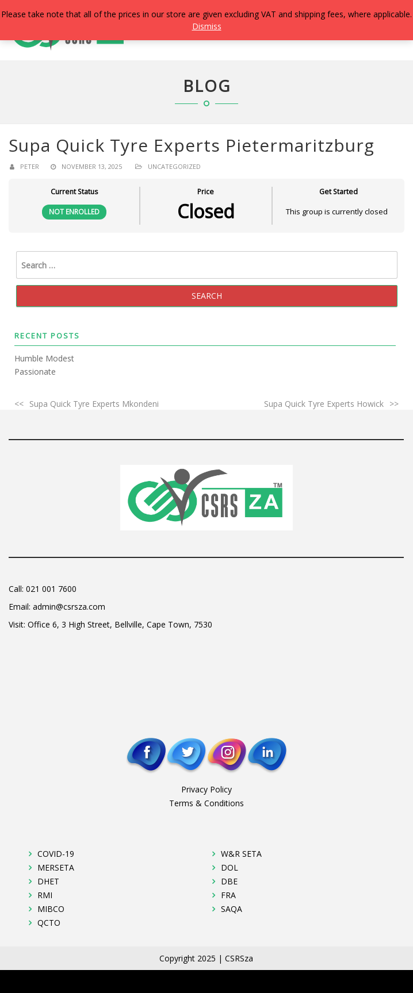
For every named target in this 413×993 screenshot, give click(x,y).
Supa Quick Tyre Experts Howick (324, 403)
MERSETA (55, 867)
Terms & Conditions (206, 803)
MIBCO (50, 908)
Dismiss (206, 26)
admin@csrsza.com (69, 606)
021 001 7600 (51, 588)
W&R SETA (241, 853)
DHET (48, 881)
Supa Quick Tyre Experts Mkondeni (94, 403)
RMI (44, 895)
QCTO (48, 922)
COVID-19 (55, 853)
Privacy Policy (206, 789)
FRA (228, 895)
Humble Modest (44, 358)
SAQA (231, 908)
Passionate (35, 371)
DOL (229, 867)
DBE (229, 881)
